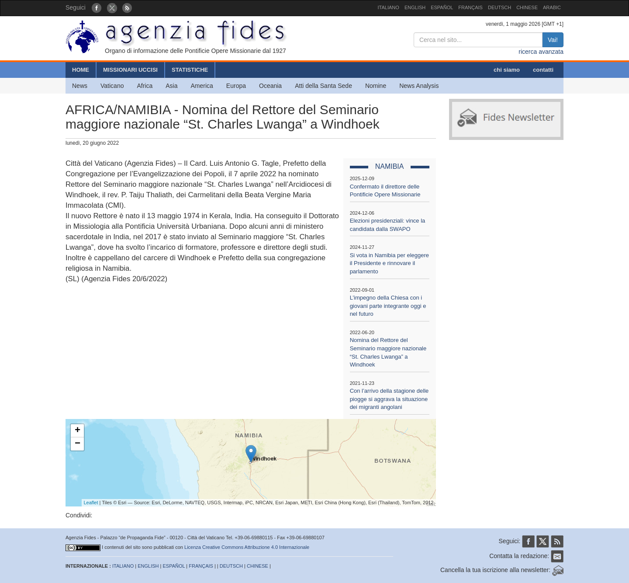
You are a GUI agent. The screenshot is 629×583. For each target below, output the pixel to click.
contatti (543, 69)
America (202, 85)
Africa (144, 85)
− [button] (77, 443)
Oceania (270, 85)
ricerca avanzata (540, 51)
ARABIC (552, 7)
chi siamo (507, 69)
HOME (80, 69)
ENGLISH (414, 7)
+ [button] (77, 430)
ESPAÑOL (442, 7)
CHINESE (527, 7)
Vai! (553, 39)
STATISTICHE (190, 69)
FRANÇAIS (470, 7)
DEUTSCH (499, 7)
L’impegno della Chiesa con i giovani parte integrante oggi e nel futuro (388, 305)
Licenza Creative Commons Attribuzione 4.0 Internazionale (246, 547)
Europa (236, 85)
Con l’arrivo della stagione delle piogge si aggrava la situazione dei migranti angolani (389, 399)
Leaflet (91, 502)
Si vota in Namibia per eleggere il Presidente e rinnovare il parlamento (389, 263)
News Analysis (419, 85)
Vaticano (112, 85)
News (79, 85)
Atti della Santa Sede (323, 85)
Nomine (375, 85)
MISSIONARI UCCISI (130, 69)
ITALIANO (388, 7)
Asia (171, 85)
